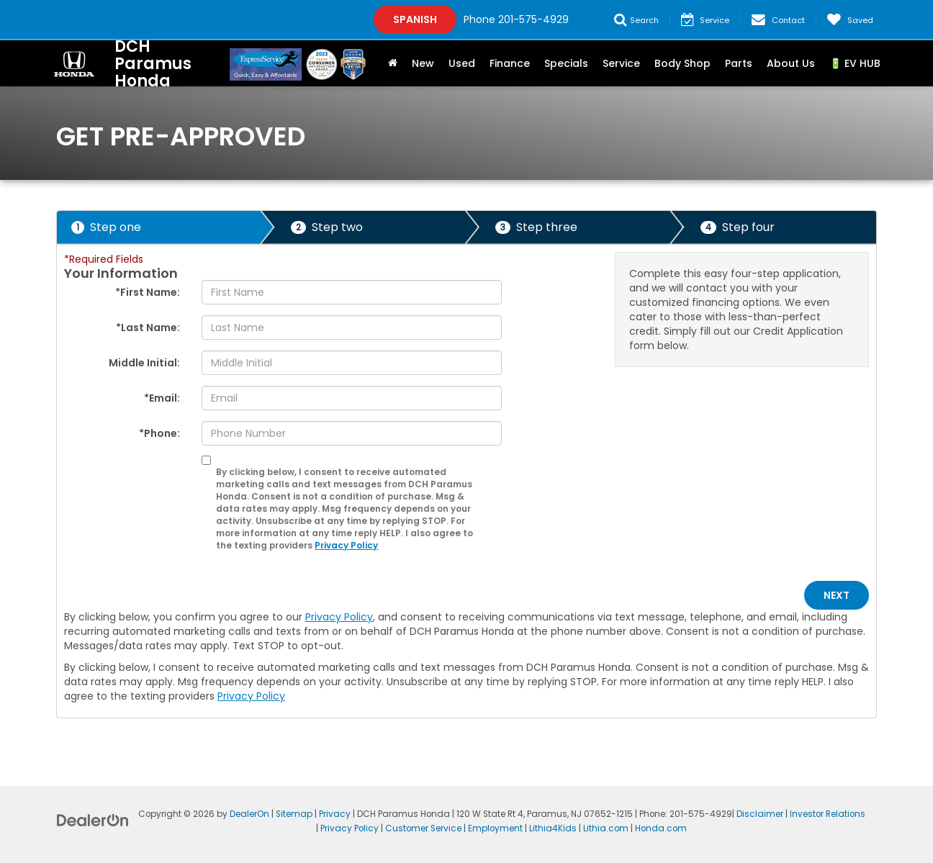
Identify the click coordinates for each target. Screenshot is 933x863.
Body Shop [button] (682, 63)
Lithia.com (605, 828)
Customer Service (423, 828)
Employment (495, 828)
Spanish (415, 19)
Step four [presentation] (737, 227)
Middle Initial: (144, 363)
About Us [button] (791, 63)
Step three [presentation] (536, 227)
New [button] (423, 63)
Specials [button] (566, 63)
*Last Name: (148, 327)
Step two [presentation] (327, 227)
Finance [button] (510, 63)
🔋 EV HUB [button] (854, 63)
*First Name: (147, 292)
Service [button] (621, 63)
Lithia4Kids (553, 828)
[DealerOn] (93, 820)
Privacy (335, 814)
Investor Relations (827, 814)
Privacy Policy (346, 545)
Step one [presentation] (106, 227)
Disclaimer (759, 814)
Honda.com (661, 828)
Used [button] (462, 63)
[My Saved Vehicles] (850, 19)
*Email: (162, 398)
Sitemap (294, 814)
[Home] (393, 63)
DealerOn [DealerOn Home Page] (249, 814)
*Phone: (159, 433)
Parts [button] (738, 63)
